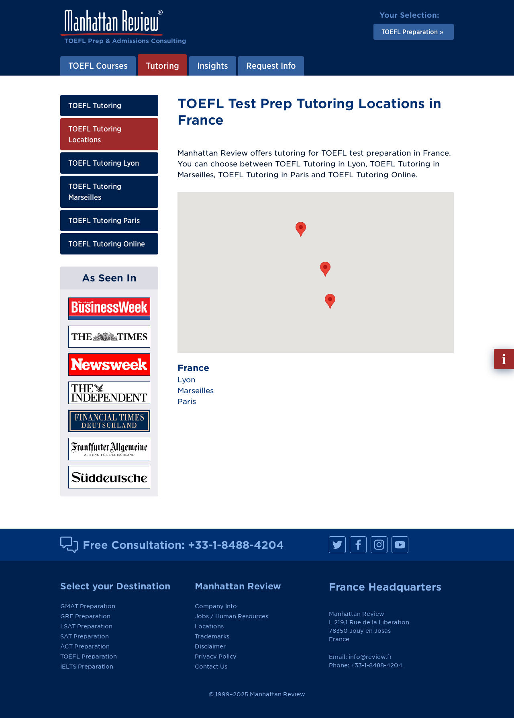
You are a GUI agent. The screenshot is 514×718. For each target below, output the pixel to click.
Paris (186, 401)
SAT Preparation (84, 636)
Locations (209, 626)
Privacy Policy (216, 656)
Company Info (216, 606)
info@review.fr (370, 657)
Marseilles (195, 390)
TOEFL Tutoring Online (106, 244)
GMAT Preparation (87, 606)
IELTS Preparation (86, 666)
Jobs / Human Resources (231, 616)
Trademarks (212, 636)
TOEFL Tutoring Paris (104, 220)
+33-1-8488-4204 (236, 545)
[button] (325, 269)
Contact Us (211, 666)
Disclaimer (210, 646)
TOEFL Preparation (88, 656)
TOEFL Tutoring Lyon (103, 163)
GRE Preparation (85, 616)
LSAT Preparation (86, 626)
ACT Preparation (85, 646)
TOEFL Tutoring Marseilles (94, 191)
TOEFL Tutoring (94, 105)
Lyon (186, 379)
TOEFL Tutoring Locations (94, 134)
